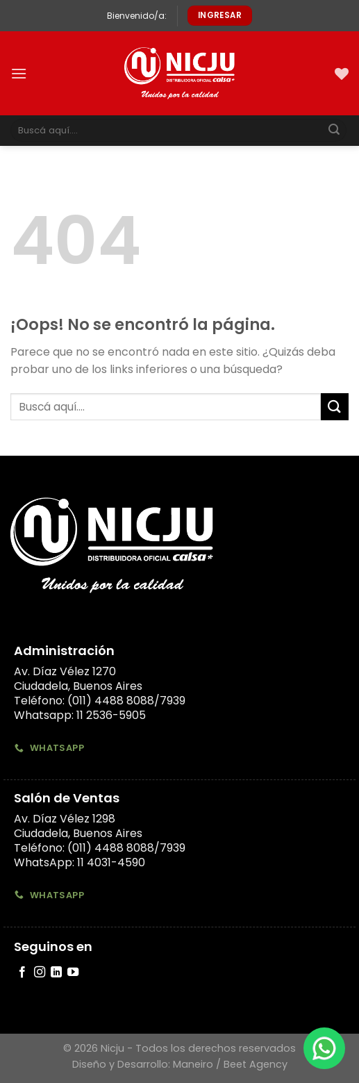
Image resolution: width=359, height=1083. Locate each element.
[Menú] (18, 73)
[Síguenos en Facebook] (22, 972)
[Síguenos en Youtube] (72, 972)
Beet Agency (255, 1064)
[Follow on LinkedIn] (56, 972)
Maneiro (193, 1064)
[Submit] (334, 130)
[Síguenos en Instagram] (39, 972)
